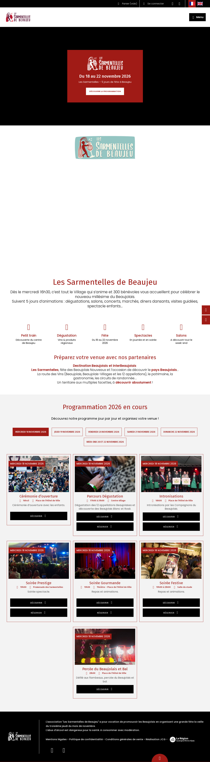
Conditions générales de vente (124, 739)
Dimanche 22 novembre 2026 (179, 432)
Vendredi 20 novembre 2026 (103, 432)
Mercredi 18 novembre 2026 (30, 432)
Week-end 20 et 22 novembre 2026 (105, 442)
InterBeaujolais (125, 366)
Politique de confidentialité (86, 739)
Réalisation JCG (156, 739)
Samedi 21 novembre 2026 (141, 432)
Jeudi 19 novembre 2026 (67, 432)
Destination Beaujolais (90, 366)
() (126, 3)
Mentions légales (56, 739)
